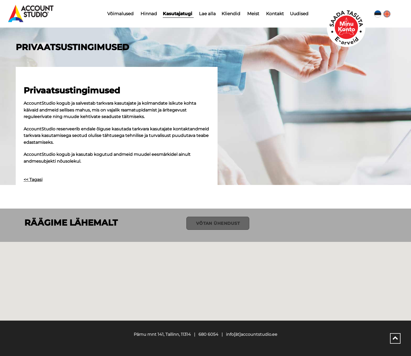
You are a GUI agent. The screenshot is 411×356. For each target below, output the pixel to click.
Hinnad (148, 13)
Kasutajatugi (177, 13)
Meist (253, 13)
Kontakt (275, 13)
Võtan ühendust (218, 223)
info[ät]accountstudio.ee (251, 334)
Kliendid (230, 13)
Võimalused (120, 13)
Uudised (299, 13)
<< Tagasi (33, 179)
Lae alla (207, 13)
